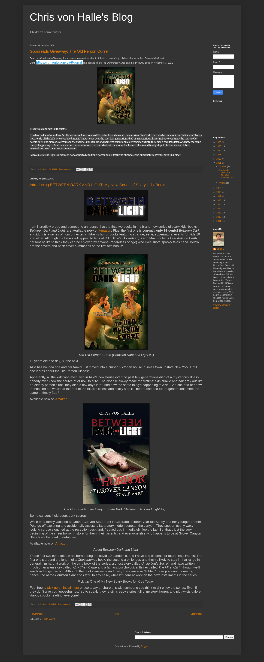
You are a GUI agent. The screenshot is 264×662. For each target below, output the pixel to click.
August (222, 183)
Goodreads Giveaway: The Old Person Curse (69, 51)
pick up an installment (63, 587)
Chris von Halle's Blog (81, 17)
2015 (219, 204)
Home (116, 614)
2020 (219, 188)
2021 (219, 163)
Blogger (144, 646)
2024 (219, 150)
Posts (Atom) (49, 619)
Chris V (220, 249)
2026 (219, 142)
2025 (219, 146)
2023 (219, 154)
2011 (219, 221)
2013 (219, 213)
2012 (219, 217)
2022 (219, 159)
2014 (219, 208)
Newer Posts (37, 614)
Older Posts (196, 614)
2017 (219, 196)
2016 (219, 200)
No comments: (65, 169)
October (223, 166)
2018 (219, 192)
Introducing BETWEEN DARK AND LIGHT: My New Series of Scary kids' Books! (99, 185)
